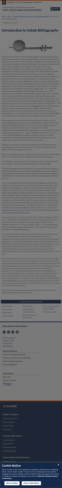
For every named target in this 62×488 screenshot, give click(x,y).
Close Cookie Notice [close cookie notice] (31, 483)
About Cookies (12, 483)
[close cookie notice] (58, 465)
